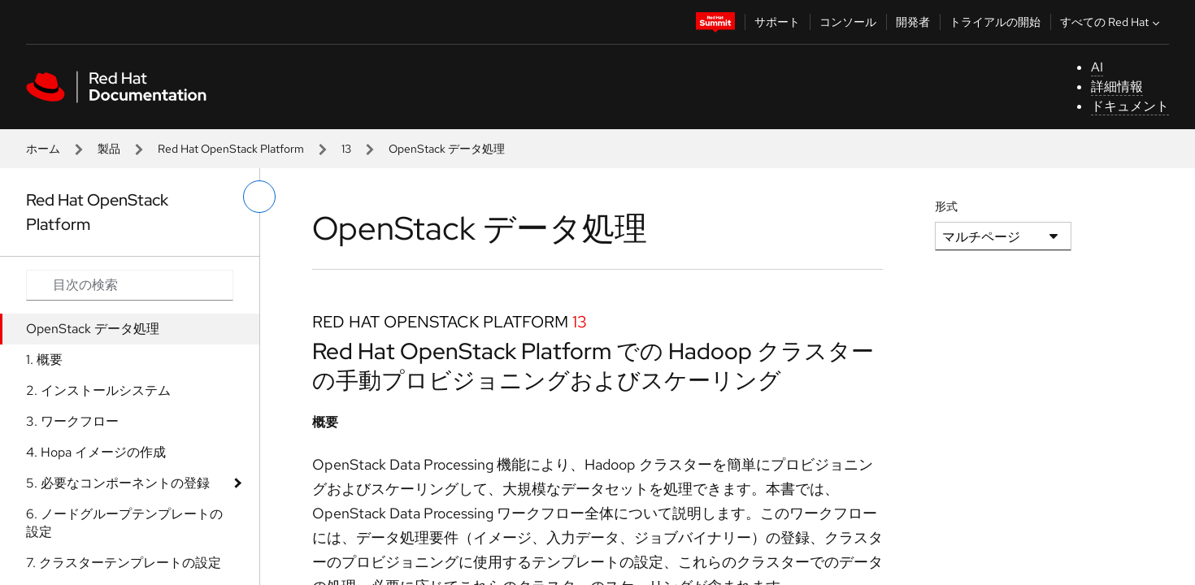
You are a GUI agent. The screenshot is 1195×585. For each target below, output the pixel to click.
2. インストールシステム (98, 390)
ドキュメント (1130, 106)
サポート (777, 22)
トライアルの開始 (995, 22)
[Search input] (129, 285)
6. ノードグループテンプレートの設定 (124, 522)
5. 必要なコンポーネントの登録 (118, 483)
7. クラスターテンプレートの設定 (123, 562)
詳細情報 (1117, 86)
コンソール (847, 22)
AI (1097, 67)
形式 (946, 206)
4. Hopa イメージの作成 (96, 452)
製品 (109, 148)
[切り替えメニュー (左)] (259, 196)
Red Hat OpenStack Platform (231, 148)
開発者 (913, 22)
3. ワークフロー (72, 421)
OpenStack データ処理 (92, 328)
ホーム (43, 148)
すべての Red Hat (1111, 22)
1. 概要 (44, 359)
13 (346, 148)
